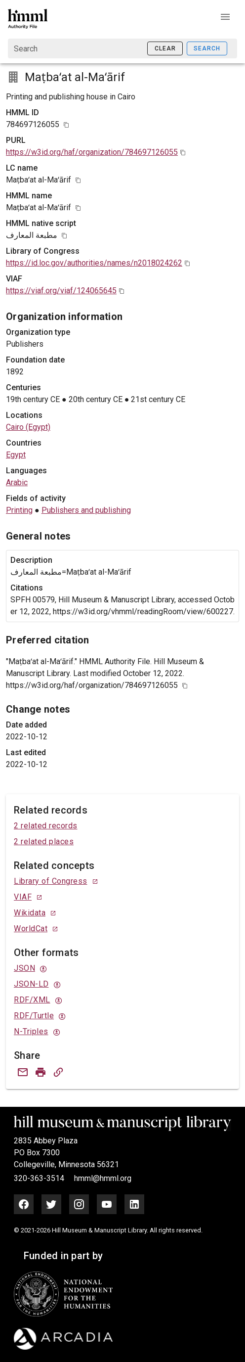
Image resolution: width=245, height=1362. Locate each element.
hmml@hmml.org (102, 1178)
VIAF (23, 897)
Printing (19, 510)
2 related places (44, 841)
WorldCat (30, 928)
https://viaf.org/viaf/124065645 (61, 290)
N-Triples (31, 1031)
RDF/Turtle (34, 1015)
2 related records (46, 825)
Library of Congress (50, 881)
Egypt (16, 454)
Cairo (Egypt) (28, 427)
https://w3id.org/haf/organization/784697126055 (92, 152)
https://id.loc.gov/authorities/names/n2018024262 (94, 263)
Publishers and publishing (86, 510)
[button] (225, 17)
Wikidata (29, 912)
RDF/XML (32, 999)
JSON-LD (31, 984)
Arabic (17, 482)
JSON (24, 968)
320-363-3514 (40, 1178)
